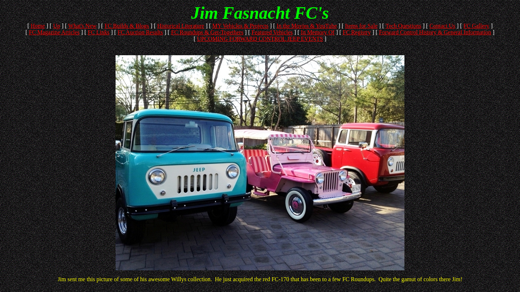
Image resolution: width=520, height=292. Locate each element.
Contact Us (442, 26)
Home (38, 26)
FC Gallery (476, 26)
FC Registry (357, 32)
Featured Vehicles (272, 32)
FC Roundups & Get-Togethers (207, 32)
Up (56, 26)
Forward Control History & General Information (435, 32)
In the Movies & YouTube (307, 26)
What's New (82, 26)
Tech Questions (403, 26)
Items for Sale (361, 26)
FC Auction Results (140, 32)
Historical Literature (180, 26)
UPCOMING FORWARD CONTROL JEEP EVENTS (260, 39)
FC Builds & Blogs (126, 26)
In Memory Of (317, 32)
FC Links (98, 32)
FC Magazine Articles (54, 32)
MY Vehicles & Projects (240, 26)
